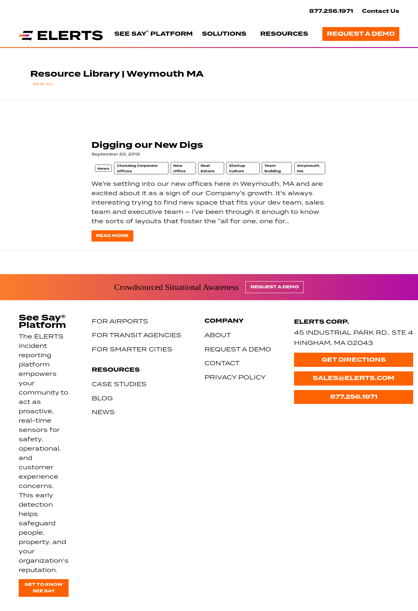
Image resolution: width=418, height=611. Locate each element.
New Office (179, 168)
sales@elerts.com (353, 378)
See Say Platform (153, 33)
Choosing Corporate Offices (137, 168)
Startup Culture (237, 168)
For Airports (120, 321)
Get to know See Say (43, 587)
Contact (222, 363)
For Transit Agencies (136, 335)
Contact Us (380, 11)
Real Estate (208, 168)
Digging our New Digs (147, 145)
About (217, 335)
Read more (112, 236)
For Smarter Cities (132, 349)
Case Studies (119, 384)
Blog (102, 398)
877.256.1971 (331, 11)
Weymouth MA (308, 168)
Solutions (224, 33)
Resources (284, 33)
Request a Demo (361, 33)
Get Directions (354, 359)
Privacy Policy (235, 377)
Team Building (272, 168)
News (103, 168)
